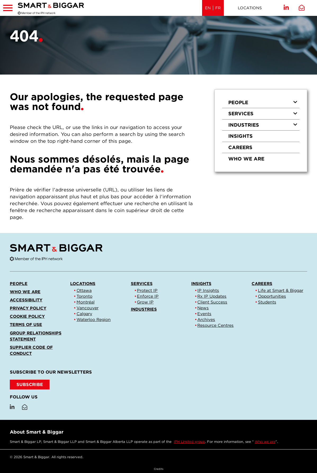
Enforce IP (148, 296)
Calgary (84, 313)
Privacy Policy (28, 308)
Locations (250, 8)
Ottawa (84, 290)
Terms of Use (26, 324)
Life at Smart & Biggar (280, 290)
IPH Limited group (189, 442)
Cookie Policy (27, 316)
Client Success (212, 302)
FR (218, 8)
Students (267, 302)
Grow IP (145, 302)
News (203, 307)
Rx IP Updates (211, 296)
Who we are (246, 159)
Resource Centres (215, 325)
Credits (158, 468)
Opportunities (272, 296)
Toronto (84, 296)
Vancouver (88, 307)
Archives (206, 319)
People (262, 102)
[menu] (261, 130)
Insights (240, 136)
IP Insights (208, 290)
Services (262, 113)
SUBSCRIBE (29, 384)
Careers (240, 147)
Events (204, 313)
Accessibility (26, 299)
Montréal (86, 302)
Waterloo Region (94, 319)
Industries (262, 125)
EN (208, 8)
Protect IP (147, 290)
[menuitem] (261, 102)
